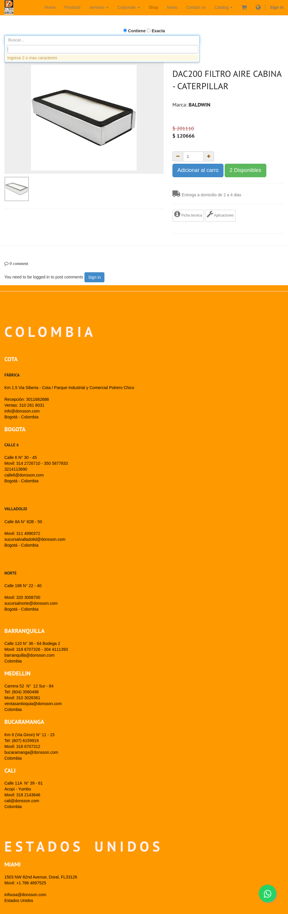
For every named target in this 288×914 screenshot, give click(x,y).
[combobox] (102, 49)
